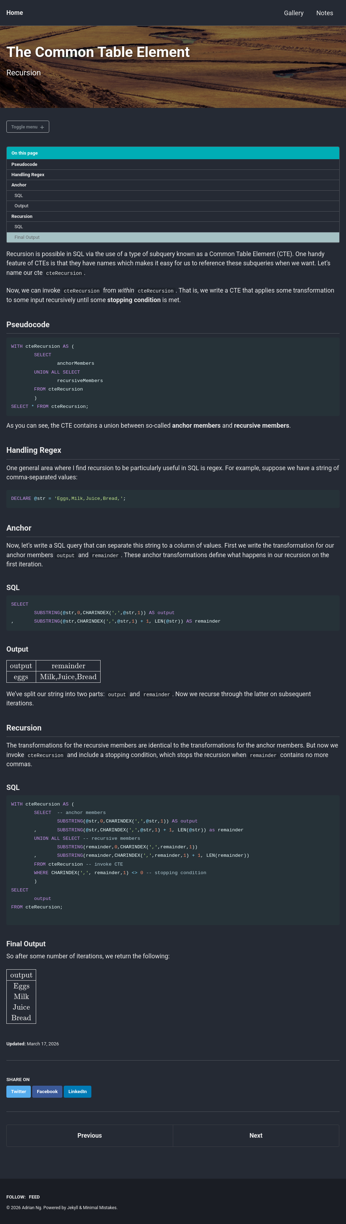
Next (256, 1148)
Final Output (28, 241)
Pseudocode (25, 166)
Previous (89, 1148)
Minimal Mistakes (100, 1207)
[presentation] (53, 681)
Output (22, 209)
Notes (324, 13)
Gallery (294, 13)
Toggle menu (26, 129)
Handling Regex (29, 177)
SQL (19, 199)
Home (14, 13)
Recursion (22, 220)
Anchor (19, 188)
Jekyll (73, 1207)
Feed (34, 1197)
